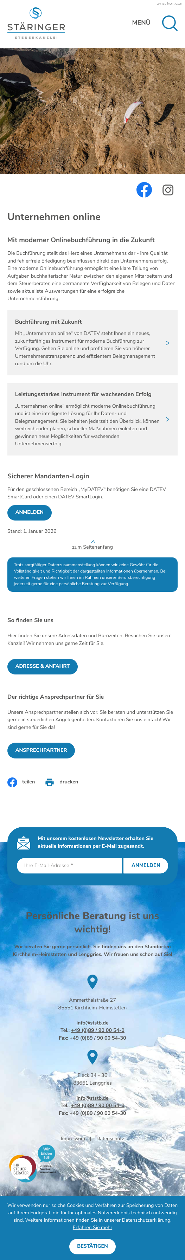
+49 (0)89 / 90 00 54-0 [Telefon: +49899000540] (98, 1030)
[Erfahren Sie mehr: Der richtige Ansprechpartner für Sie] (41, 750)
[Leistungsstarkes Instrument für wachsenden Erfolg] (92, 419)
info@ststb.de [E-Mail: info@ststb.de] (92, 1023)
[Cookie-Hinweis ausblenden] (92, 1246)
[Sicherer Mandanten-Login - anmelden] (29, 513)
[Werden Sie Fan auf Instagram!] (168, 190)
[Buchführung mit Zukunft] (92, 342)
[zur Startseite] (36, 23)
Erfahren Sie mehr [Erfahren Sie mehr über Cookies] (92, 1227)
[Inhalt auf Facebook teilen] (21, 782)
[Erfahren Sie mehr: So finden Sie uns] (42, 666)
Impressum (73, 1138)
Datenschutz (110, 1138)
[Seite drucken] (61, 782)
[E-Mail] (69, 865)
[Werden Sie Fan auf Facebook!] (144, 190)
